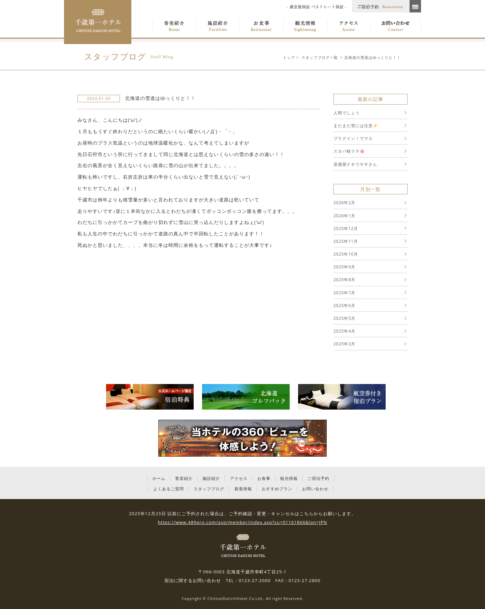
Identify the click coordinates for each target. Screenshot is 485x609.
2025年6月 (344, 305)
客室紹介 (184, 478)
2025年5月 (344, 318)
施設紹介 (211, 478)
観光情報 (289, 478)
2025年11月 (345, 241)
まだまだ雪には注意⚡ (355, 125)
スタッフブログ (209, 489)
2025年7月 (344, 293)
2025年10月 (345, 254)
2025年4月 (344, 331)
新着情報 (243, 489)
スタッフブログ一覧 (319, 57)
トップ (289, 57)
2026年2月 (344, 202)
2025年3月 (344, 344)
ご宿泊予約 (318, 478)
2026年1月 (344, 216)
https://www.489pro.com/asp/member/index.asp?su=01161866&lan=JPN (242, 522)
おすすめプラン (277, 489)
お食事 (263, 478)
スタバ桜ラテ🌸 (349, 151)
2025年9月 (344, 267)
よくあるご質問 (168, 489)
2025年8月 (344, 279)
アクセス (239, 478)
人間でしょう (346, 113)
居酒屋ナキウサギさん (355, 164)
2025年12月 (345, 228)
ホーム (158, 478)
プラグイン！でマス (353, 138)
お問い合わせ (315, 489)
